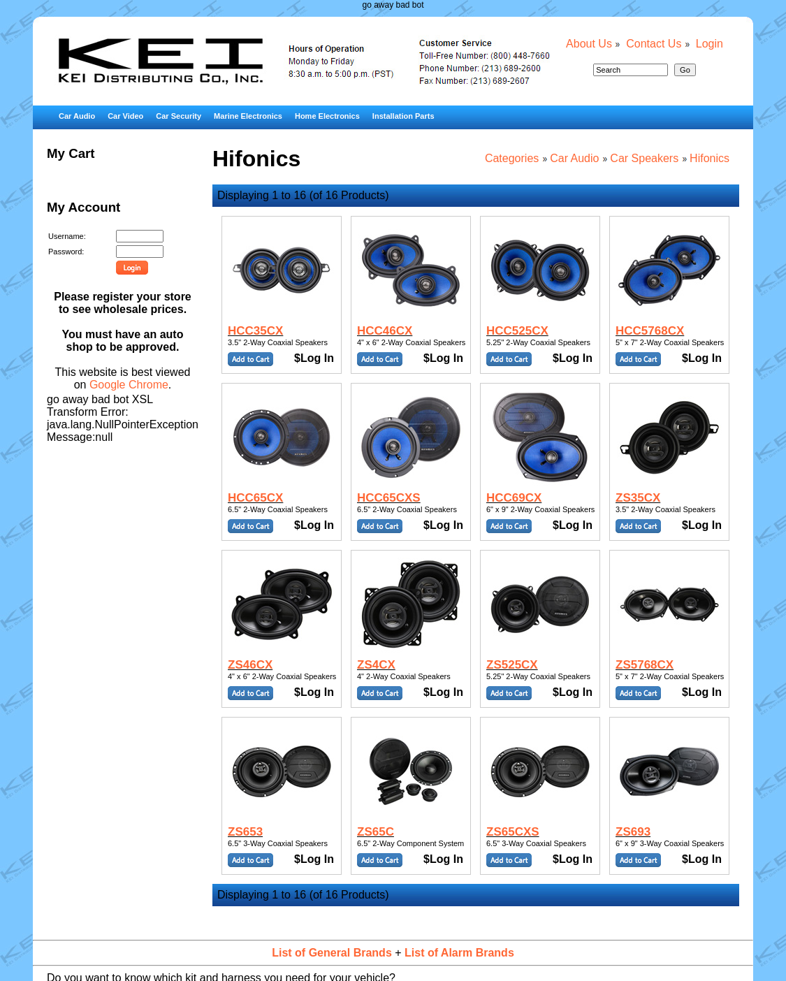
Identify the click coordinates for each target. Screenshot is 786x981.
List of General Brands (332, 953)
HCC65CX (255, 497)
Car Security (178, 116)
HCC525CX (517, 330)
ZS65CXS (512, 831)
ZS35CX (638, 497)
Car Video (125, 116)
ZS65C (375, 831)
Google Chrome (128, 385)
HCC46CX (384, 330)
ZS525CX (512, 664)
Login (709, 44)
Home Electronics (327, 116)
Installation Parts (403, 116)
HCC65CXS (389, 497)
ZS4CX (376, 664)
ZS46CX (250, 664)
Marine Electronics (248, 116)
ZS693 (633, 831)
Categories (512, 158)
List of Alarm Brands (459, 953)
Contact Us (653, 44)
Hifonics (709, 158)
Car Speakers (644, 158)
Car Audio (77, 116)
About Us (589, 44)
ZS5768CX (645, 664)
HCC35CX (255, 330)
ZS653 (245, 831)
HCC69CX (513, 497)
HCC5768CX (650, 330)
